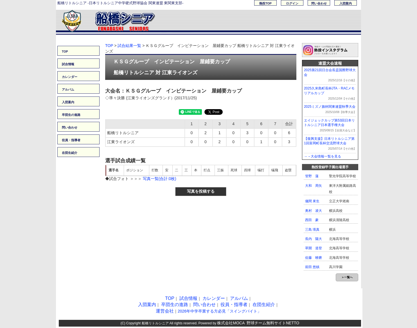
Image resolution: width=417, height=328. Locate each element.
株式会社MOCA (231, 323)
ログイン (292, 3)
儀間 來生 (312, 201)
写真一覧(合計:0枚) (159, 178)
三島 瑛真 (312, 230)
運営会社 (165, 311)
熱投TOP (265, 3)
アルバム (68, 89)
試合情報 (68, 64)
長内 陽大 (313, 239)
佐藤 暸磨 (313, 258)
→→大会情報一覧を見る (322, 156)
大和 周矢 (313, 186)
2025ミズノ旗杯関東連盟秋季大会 (329, 107)
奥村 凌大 (313, 211)
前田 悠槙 (312, 267)
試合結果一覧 (129, 45)
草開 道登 (313, 248)
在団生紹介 (69, 152)
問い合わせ (319, 3)
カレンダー (69, 76)
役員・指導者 (71, 140)
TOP (65, 51)
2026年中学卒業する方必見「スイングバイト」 (219, 311)
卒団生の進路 (71, 114)
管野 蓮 (312, 176)
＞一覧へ (347, 277)
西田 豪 (312, 220)
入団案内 (345, 3)
